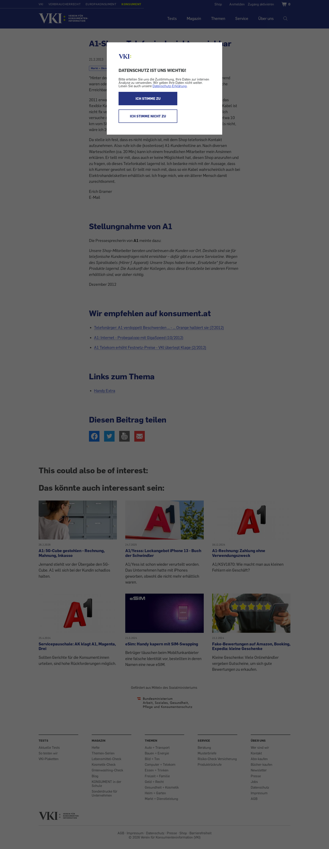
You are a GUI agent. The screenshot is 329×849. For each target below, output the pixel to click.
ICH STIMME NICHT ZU (148, 116)
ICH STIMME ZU (148, 98)
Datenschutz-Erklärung (170, 86)
